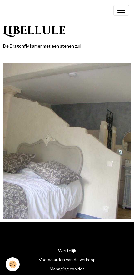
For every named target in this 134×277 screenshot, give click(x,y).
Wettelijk (67, 250)
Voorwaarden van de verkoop (67, 259)
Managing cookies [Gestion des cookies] (67, 268)
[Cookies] (13, 264)
